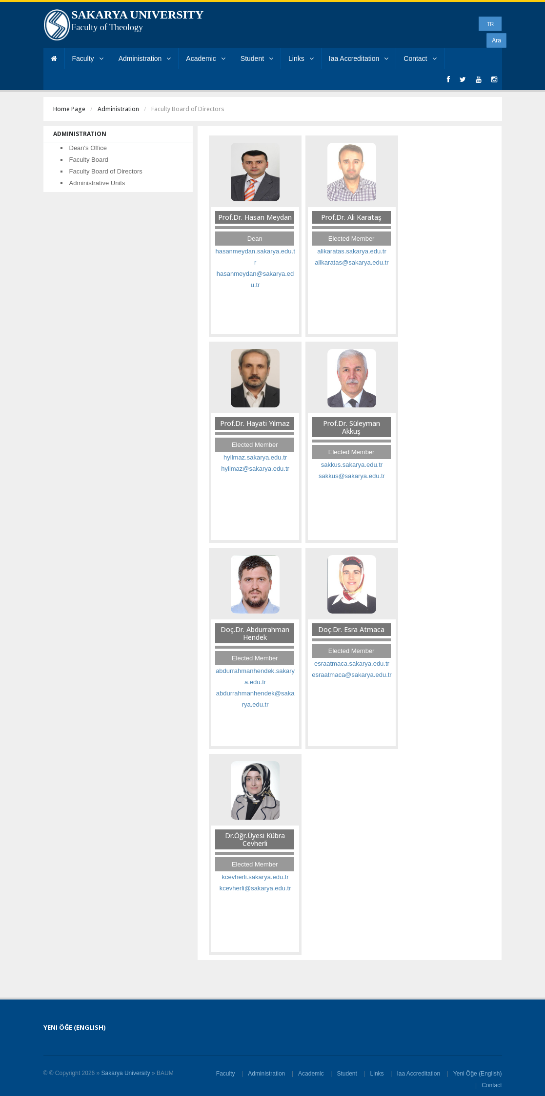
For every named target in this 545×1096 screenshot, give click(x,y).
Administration (145, 58)
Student (257, 58)
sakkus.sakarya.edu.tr (352, 464)
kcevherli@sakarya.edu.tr (255, 888)
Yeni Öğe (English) (477, 1073)
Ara (496, 40)
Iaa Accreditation (359, 58)
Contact (420, 58)
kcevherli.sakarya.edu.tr (255, 877)
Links (301, 58)
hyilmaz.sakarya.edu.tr (255, 457)
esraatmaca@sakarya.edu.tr (352, 674)
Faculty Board (88, 159)
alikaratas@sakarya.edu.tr (351, 262)
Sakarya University (125, 1073)
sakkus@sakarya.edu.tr (352, 476)
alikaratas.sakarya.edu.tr (351, 251)
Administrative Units (97, 183)
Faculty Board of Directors (105, 171)
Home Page (69, 109)
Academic (205, 58)
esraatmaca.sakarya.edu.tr (351, 663)
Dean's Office (88, 148)
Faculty (87, 58)
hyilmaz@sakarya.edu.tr (255, 468)
